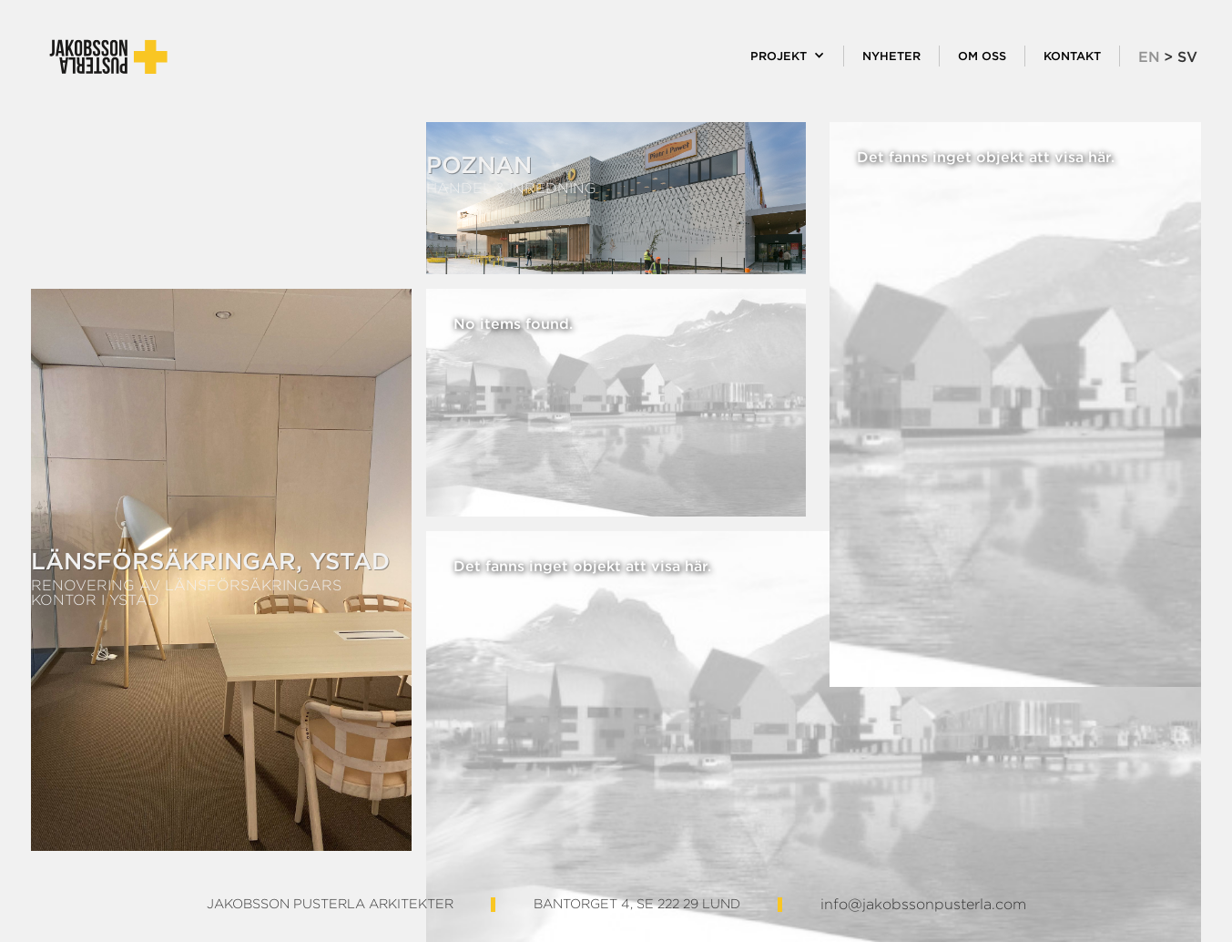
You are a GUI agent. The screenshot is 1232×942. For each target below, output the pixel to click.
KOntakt (1072, 55)
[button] (788, 56)
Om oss (982, 55)
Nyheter (891, 55)
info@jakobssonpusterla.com (923, 904)
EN (1149, 56)
